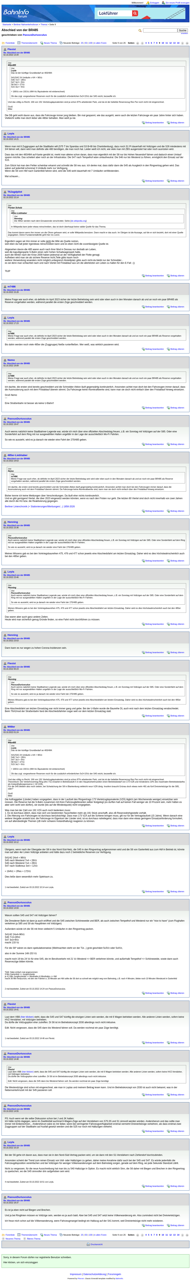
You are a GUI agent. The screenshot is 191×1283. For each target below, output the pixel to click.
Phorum (81, 1279)
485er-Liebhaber (18, 455)
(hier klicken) (27, 1017)
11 (167, 43)
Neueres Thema (13, 1239)
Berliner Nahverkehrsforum (26, 24)
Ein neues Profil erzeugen (177, 3)
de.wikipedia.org (78, 221)
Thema (44, 24)
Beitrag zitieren (177, 122)
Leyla (11, 133)
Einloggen (154, 3)
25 (82, 43)
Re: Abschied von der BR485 (16, 53)
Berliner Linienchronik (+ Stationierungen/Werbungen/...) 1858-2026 (40, 506)
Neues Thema (50, 43)
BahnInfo (119, 1279)
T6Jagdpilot (15, 191)
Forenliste (10, 43)
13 (174, 43)
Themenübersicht (29, 43)
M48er (11, 726)
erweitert (184, 33)
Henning (13, 522)
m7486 (12, 286)
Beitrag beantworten (154, 122)
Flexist (12, 49)
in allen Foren (100, 43)
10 (163, 43)
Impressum (75, 1274)
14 (178, 43)
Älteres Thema (33, 1239)
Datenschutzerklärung (94, 1274)
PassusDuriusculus (35, 34)
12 (170, 43)
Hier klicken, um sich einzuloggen (20, 1262)
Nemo (11, 360)
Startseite (7, 24)
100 (90, 43)
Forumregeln (114, 1274)
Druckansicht (97, 1244)
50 (86, 43)
